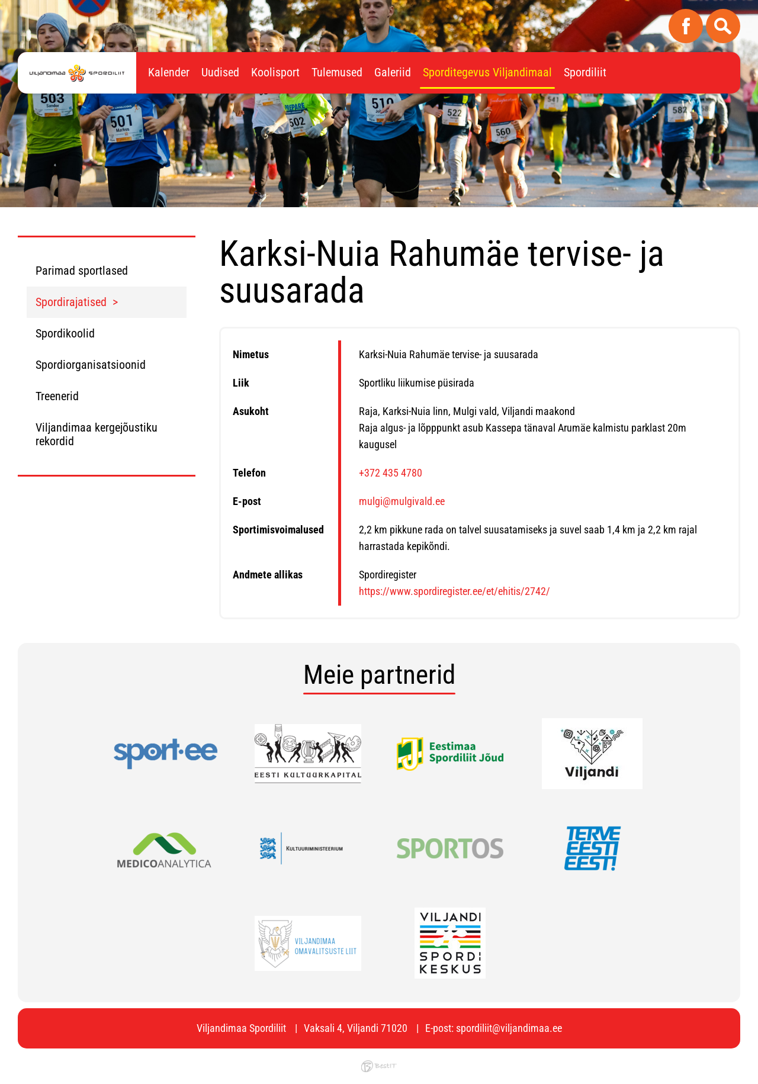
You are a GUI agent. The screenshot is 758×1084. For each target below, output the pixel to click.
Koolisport (275, 72)
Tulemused (336, 72)
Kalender (169, 72)
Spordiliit (585, 72)
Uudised (220, 72)
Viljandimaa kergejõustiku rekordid (97, 434)
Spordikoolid (65, 333)
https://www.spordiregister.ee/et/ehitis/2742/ (454, 591)
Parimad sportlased (82, 270)
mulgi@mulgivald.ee (402, 501)
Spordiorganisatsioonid (91, 365)
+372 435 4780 (390, 473)
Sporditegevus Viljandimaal (487, 72)
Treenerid (57, 396)
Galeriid (392, 72)
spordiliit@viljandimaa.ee (509, 1028)
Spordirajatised (71, 302)
